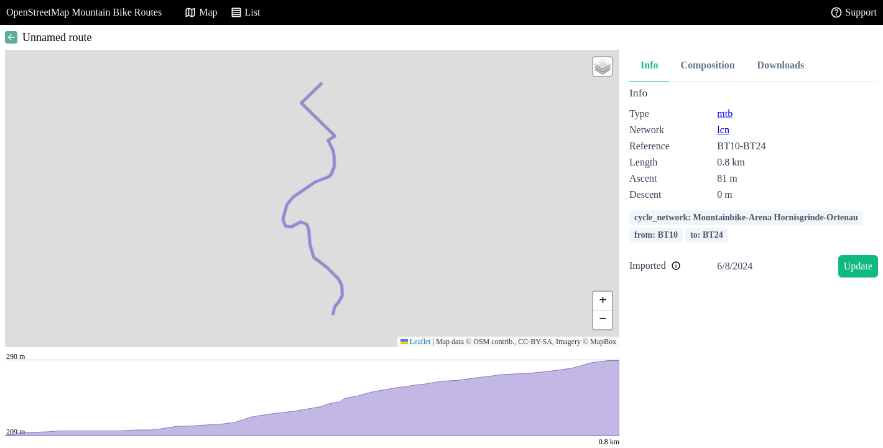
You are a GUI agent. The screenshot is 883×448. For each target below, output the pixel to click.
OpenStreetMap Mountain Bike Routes (84, 12)
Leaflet (415, 341)
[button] (602, 66)
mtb (725, 113)
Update (858, 266)
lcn (723, 129)
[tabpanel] (753, 184)
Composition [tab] (707, 65)
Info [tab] (649, 65)
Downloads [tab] (781, 65)
